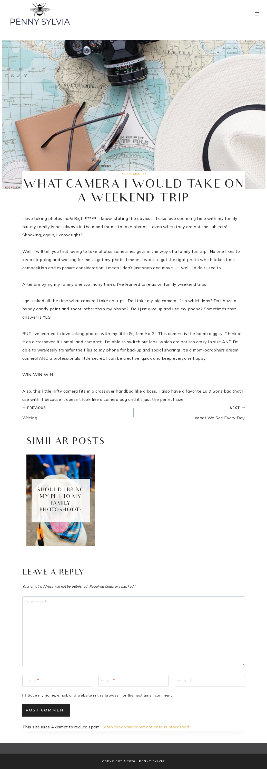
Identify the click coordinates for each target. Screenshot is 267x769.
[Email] (133, 681)
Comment (35, 601)
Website (185, 680)
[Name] (57, 681)
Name (31, 680)
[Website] (210, 681)
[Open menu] (257, 14)
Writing (76, 411)
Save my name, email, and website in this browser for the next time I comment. (100, 695)
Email (108, 680)
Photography (133, 174)
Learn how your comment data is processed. (146, 726)
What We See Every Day (191, 411)
